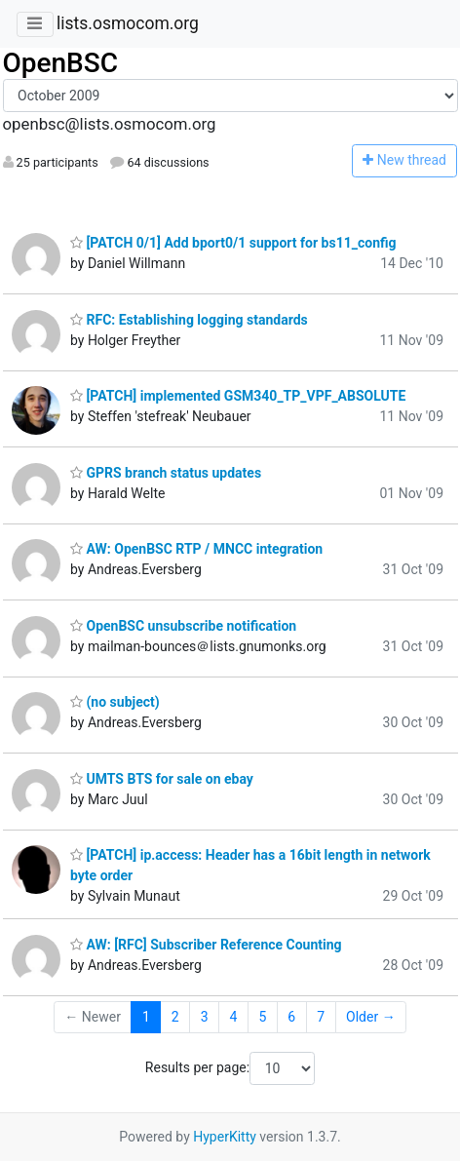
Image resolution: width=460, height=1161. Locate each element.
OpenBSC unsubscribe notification (183, 626)
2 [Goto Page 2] (175, 1017)
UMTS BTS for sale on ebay (161, 779)
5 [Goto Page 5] (262, 1017)
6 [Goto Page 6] (291, 1017)
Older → (371, 1017)
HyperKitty (224, 1136)
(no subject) (115, 702)
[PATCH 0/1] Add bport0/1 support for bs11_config (233, 243)
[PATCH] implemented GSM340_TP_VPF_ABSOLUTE (237, 396)
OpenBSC (61, 63)
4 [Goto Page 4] (234, 1017)
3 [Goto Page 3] (205, 1017)
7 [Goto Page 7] (321, 1017)
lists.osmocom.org (128, 23)
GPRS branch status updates (165, 473)
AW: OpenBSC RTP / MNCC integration (196, 549)
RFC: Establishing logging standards (189, 320)
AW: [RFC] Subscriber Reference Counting (206, 944)
